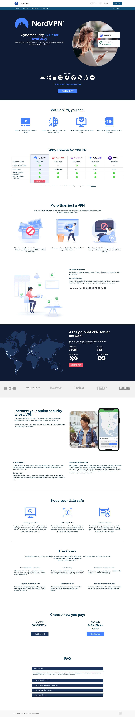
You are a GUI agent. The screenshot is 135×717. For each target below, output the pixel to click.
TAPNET (17, 8)
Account (116, 8)
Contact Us (44, 8)
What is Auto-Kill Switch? (67, 680)
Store (25, 8)
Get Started (40, 634)
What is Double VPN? (67, 695)
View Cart (117, 3)
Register (106, 3)
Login (100, 3)
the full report (93, 186)
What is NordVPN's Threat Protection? (67, 685)
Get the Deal (75, 365)
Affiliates (34, 8)
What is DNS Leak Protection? (67, 690)
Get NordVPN (67, 91)
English (93, 3)
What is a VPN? (67, 669)
